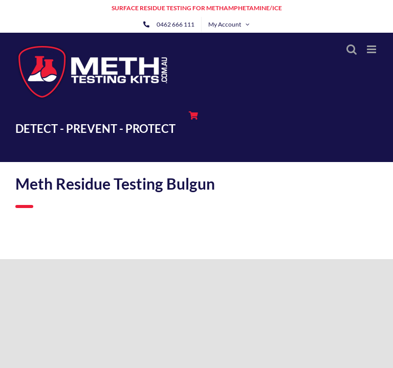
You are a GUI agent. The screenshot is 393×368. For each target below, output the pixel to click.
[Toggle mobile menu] (372, 49)
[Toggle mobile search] (351, 49)
